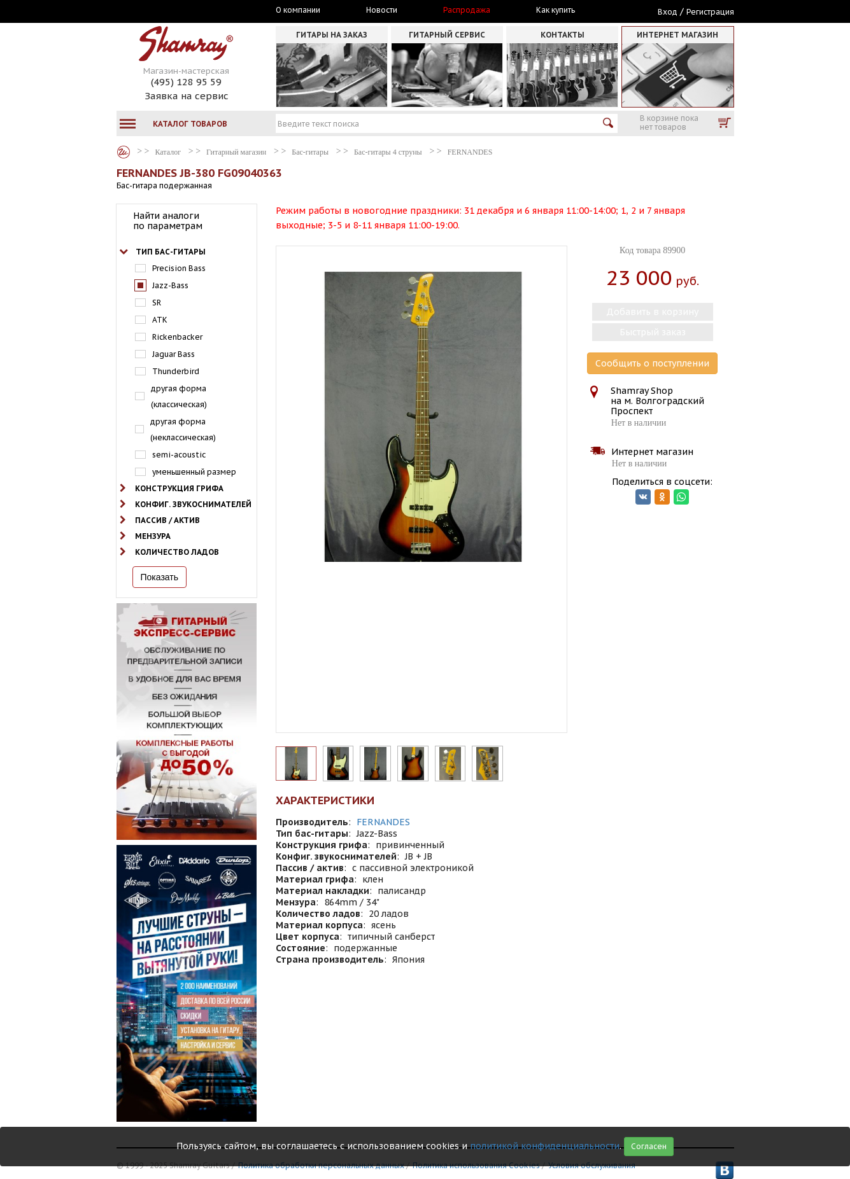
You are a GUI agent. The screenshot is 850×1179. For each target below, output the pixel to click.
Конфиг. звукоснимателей (193, 504)
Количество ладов (177, 552)
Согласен (649, 1146)
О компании (298, 10)
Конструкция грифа (179, 488)
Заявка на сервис (187, 96)
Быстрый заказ (653, 332)
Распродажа (466, 10)
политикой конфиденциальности (545, 1146)
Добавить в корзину (652, 311)
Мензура (153, 536)
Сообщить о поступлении (652, 363)
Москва (175, 10)
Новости (381, 10)
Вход (667, 12)
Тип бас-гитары (171, 251)
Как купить (555, 10)
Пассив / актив (167, 520)
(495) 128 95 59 (186, 82)
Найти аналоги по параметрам (167, 221)
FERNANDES (383, 822)
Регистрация (710, 12)
